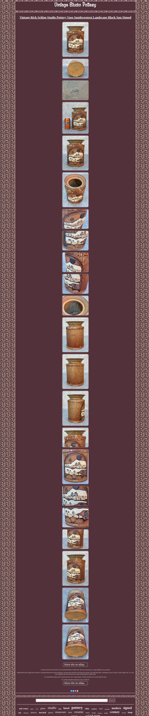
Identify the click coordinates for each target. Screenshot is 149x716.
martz (88, 713)
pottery (77, 708)
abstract (34, 712)
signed (127, 708)
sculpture (94, 709)
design (94, 713)
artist (36, 709)
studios (106, 713)
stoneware (60, 712)
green (31, 709)
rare (70, 712)
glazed (50, 713)
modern (116, 708)
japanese (100, 713)
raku (87, 708)
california (26, 713)
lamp (130, 712)
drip (19, 713)
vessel (124, 713)
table (59, 709)
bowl (66, 708)
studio (52, 708)
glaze (43, 708)
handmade (107, 709)
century (115, 712)
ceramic (79, 712)
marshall (42, 712)
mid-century (23, 709)
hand (101, 709)
